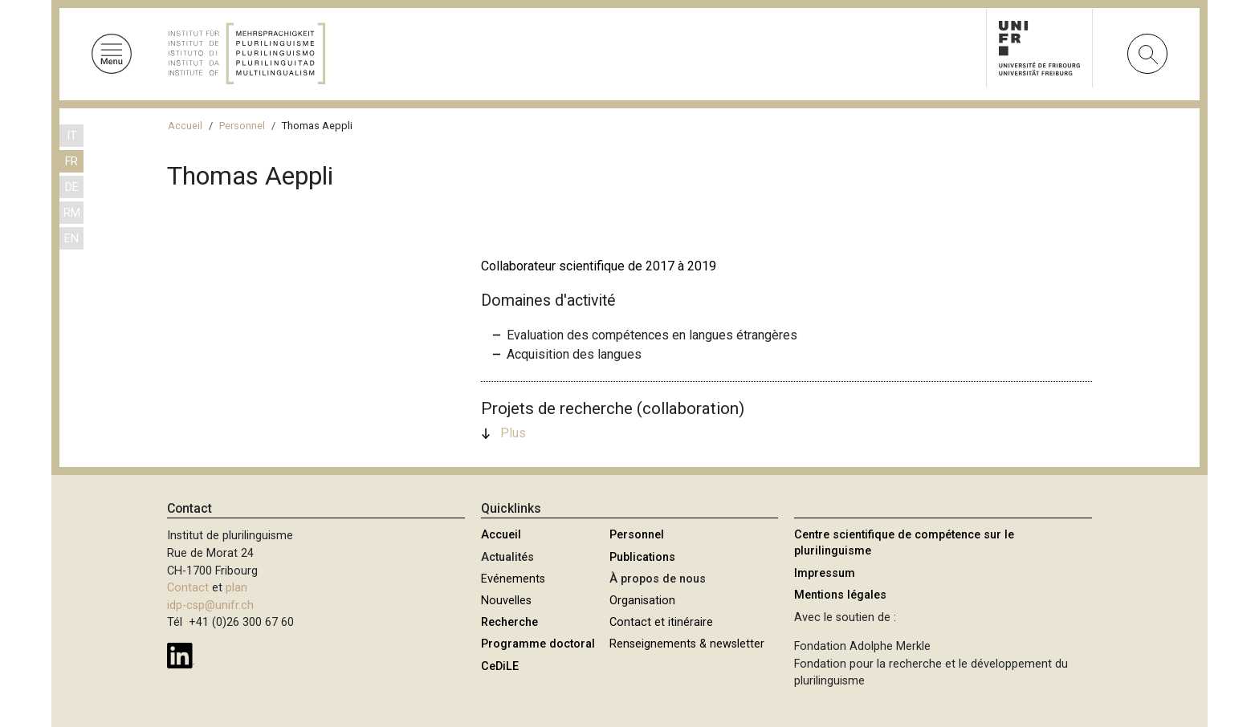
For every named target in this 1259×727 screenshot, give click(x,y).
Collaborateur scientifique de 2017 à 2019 (598, 266)
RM (71, 213)
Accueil (185, 126)
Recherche (509, 622)
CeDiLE (500, 666)
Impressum (824, 573)
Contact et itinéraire (661, 622)
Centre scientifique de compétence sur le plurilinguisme (904, 543)
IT (72, 136)
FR (71, 162)
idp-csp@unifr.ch (210, 605)
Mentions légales (840, 595)
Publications (642, 557)
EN (71, 239)
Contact (188, 588)
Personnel (242, 126)
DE (72, 187)
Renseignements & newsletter (686, 644)
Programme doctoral (538, 644)
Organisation (642, 600)
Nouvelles (506, 600)
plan (236, 588)
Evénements (513, 579)
